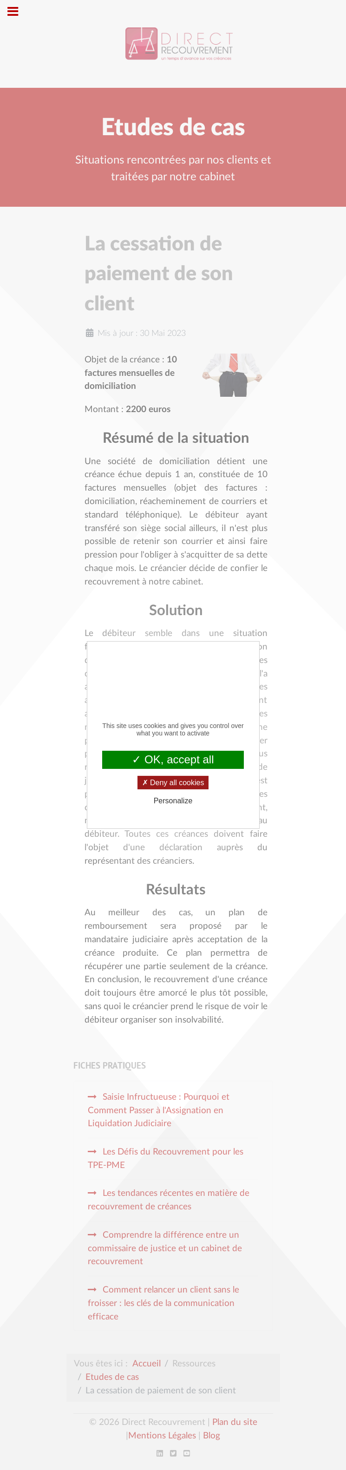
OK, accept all (173, 759)
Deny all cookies (173, 783)
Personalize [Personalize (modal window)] (173, 801)
